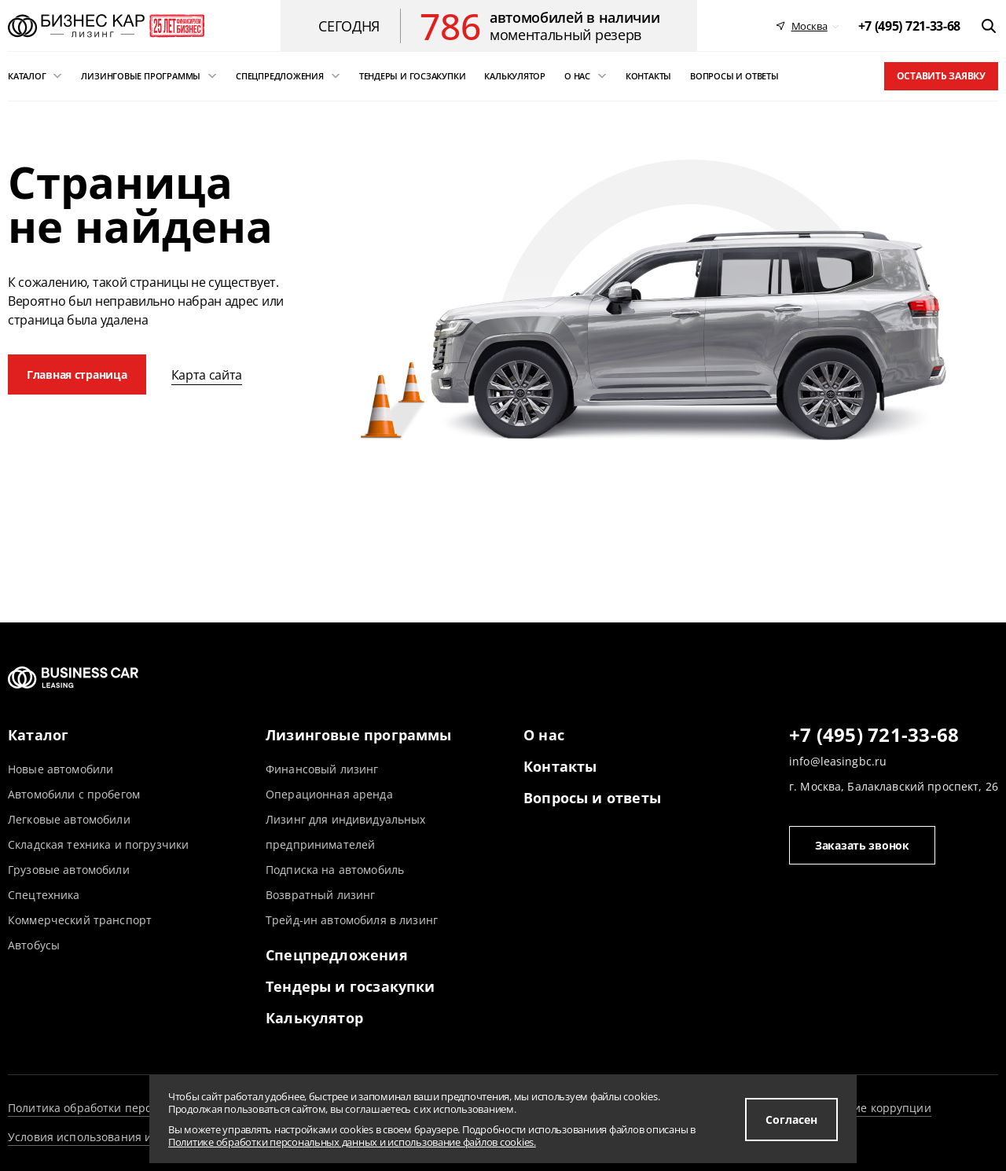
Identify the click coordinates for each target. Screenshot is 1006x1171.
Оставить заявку (941, 76)
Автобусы (34, 945)
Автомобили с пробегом (74, 794)
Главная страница (77, 374)
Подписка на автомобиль (335, 869)
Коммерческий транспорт (80, 919)
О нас (543, 734)
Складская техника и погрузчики (98, 844)
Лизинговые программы (359, 734)
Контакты (560, 766)
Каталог (38, 734)
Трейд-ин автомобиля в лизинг (352, 919)
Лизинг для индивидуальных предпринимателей (346, 832)
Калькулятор (314, 1017)
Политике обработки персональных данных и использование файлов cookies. (352, 1142)
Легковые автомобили (69, 819)
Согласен (791, 1119)
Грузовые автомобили (69, 869)
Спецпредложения (337, 954)
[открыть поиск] (988, 26)
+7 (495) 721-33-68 (874, 735)
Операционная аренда (329, 794)
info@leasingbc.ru (838, 761)
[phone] (909, 26)
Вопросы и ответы (592, 797)
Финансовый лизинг (322, 769)
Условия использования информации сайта (129, 1136)
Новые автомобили (60, 769)
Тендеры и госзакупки (350, 986)
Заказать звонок (862, 845)
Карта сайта (206, 375)
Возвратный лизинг (320, 894)
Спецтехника (44, 894)
